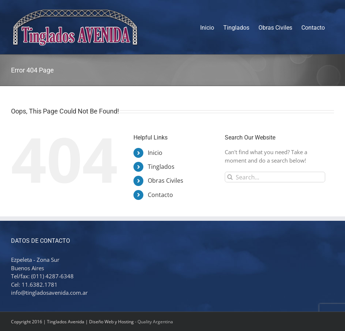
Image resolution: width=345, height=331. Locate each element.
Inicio (155, 153)
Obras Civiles (165, 180)
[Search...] (275, 177)
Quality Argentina (155, 322)
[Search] (230, 177)
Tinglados (161, 167)
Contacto (160, 195)
